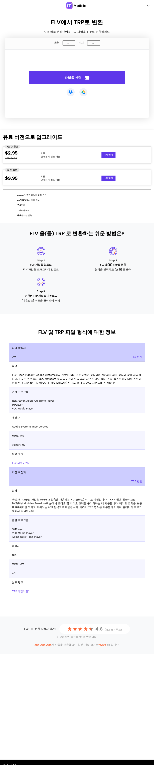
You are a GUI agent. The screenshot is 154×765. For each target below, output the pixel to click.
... (68, 43)
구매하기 (108, 155)
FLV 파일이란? (20, 462)
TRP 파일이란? (20, 591)
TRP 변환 (136, 481)
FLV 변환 (137, 356)
